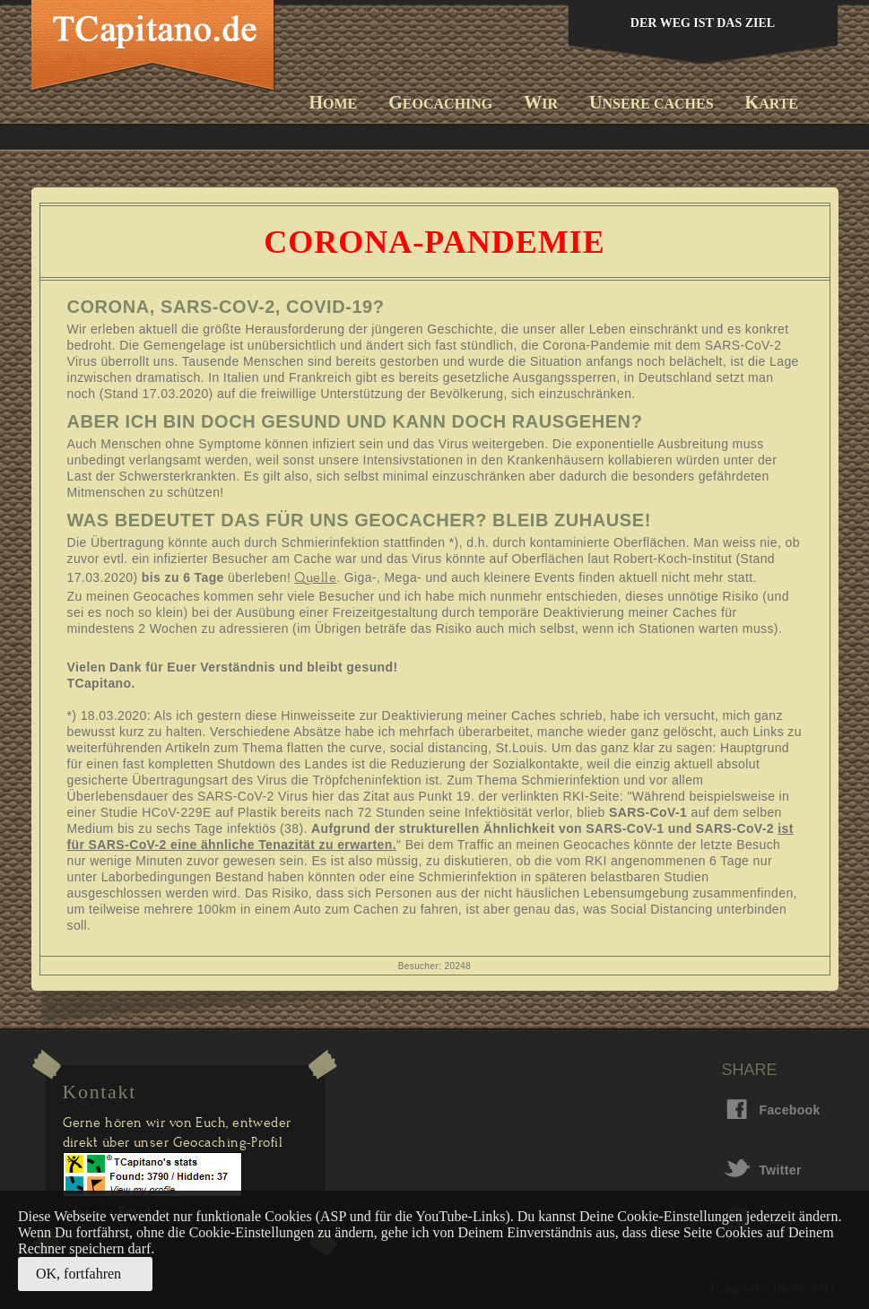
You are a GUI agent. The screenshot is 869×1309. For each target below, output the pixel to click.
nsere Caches (651, 102)
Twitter (773, 1170)
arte (771, 102)
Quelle (315, 577)
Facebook (773, 1110)
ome (333, 102)
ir (541, 102)
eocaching (440, 102)
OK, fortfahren (78, 1273)
